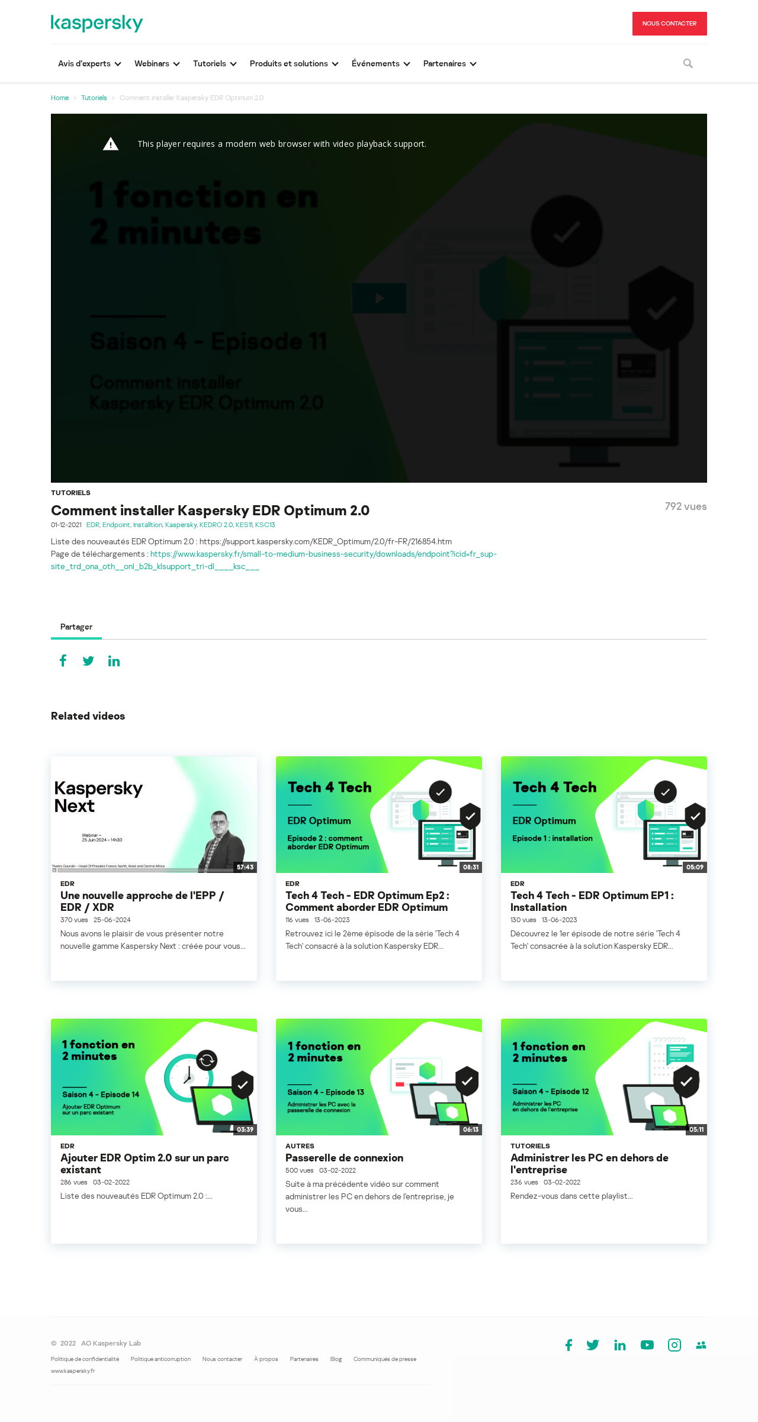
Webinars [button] (151, 63)
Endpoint (116, 524)
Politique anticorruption (161, 1358)
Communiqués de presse (385, 1358)
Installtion (147, 524)
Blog (336, 1358)
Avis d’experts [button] (84, 63)
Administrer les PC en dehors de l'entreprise (589, 1163)
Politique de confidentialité (85, 1358)
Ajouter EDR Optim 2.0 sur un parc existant (144, 1163)
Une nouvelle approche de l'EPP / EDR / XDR (142, 900)
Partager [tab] (76, 626)
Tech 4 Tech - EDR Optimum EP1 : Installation (592, 900)
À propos (266, 1358)
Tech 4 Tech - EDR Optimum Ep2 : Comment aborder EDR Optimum (367, 900)
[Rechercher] (688, 63)
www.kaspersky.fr (73, 1370)
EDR (92, 524)
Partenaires (304, 1358)
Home (60, 97)
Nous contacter (222, 1358)
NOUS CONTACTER (670, 23)
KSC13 (265, 524)
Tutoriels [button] (209, 63)
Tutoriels (94, 97)
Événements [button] (376, 63)
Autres (299, 1145)
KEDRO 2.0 (216, 524)
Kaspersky (181, 524)
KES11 (244, 524)
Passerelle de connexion (344, 1157)
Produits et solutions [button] (289, 63)
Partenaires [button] (444, 63)
